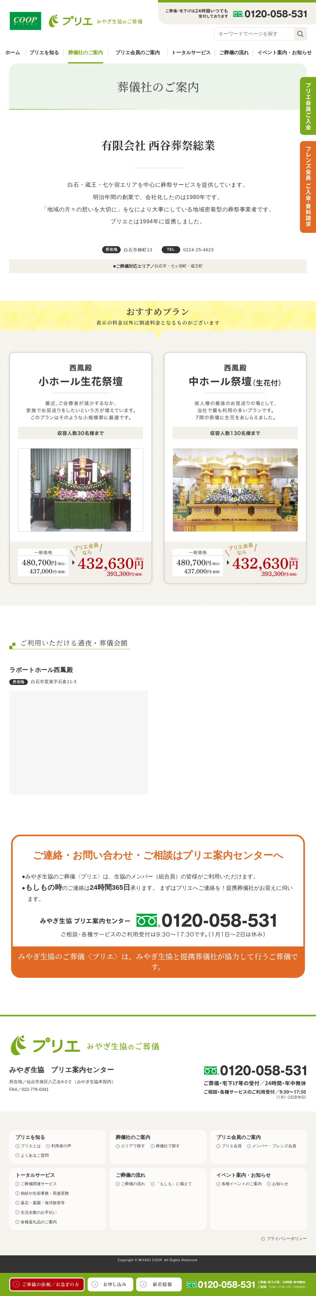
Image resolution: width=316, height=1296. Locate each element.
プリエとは (31, 1146)
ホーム (12, 52)
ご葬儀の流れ (234, 52)
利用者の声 (61, 1146)
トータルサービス (191, 52)
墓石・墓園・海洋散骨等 (43, 1203)
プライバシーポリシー (287, 1238)
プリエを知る (44, 52)
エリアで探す (133, 1146)
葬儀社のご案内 (85, 52)
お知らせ (280, 1183)
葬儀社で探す (168, 1146)
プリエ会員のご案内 (137, 52)
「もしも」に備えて (174, 1183)
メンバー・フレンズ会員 (274, 1146)
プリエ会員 (232, 1146)
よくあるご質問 (35, 1155)
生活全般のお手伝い (39, 1212)
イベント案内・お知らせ (284, 52)
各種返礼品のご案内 (39, 1222)
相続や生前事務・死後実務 (45, 1193)
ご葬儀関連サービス (39, 1183)
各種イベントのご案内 (242, 1183)
